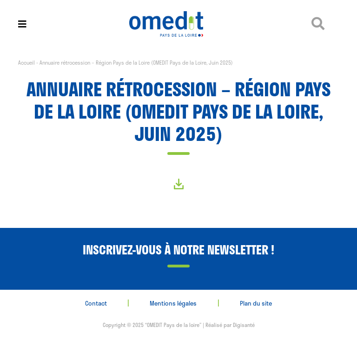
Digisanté (244, 325)
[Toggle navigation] (22, 24)
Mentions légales (173, 303)
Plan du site (256, 303)
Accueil (26, 63)
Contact (96, 303)
